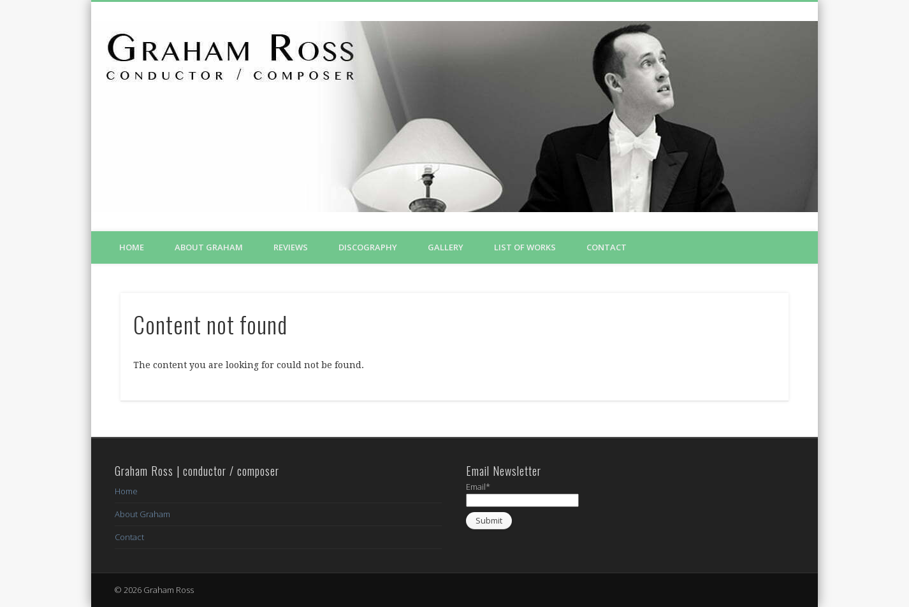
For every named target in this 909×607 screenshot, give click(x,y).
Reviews (290, 247)
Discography (367, 247)
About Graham (209, 247)
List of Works (525, 247)
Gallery (445, 247)
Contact (606, 247)
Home (131, 247)
